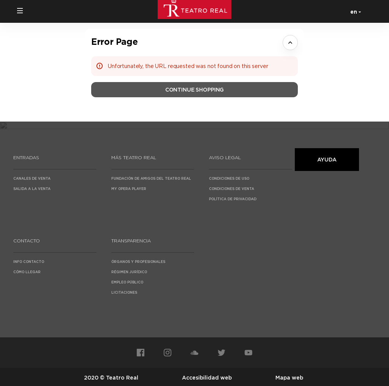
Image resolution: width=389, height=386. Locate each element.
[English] (354, 11)
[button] (20, 10)
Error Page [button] (114, 41)
